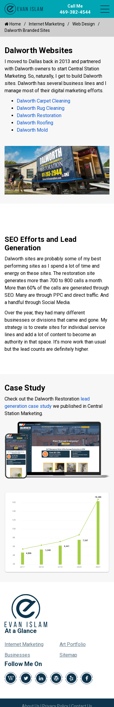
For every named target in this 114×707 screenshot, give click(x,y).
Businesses (17, 655)
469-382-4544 (75, 12)
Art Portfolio (73, 644)
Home (13, 24)
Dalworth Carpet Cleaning (43, 101)
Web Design (83, 24)
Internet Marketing (46, 24)
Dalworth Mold (32, 130)
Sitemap (68, 655)
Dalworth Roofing (35, 123)
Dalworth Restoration (39, 115)
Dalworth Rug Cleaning (40, 108)
